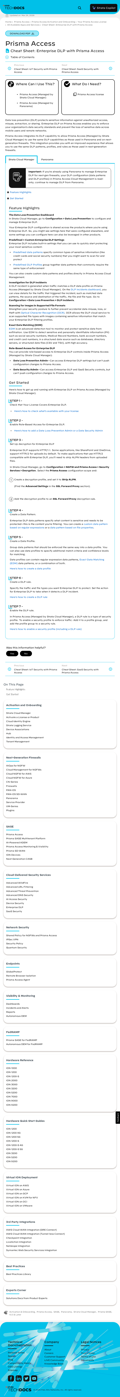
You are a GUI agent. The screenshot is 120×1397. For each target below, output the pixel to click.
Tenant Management (17, 741)
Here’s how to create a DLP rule (28, 597)
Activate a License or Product (22, 717)
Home (8, 22)
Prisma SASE (104, 1312)
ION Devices (13, 855)
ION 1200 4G (13, 1132)
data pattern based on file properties (71, 527)
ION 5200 (11, 1092)
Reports (10, 1012)
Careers (48, 1353)
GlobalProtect (14, 971)
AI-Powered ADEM (16, 842)
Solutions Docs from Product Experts (26, 1298)
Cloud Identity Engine (18, 721)
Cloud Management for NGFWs (23, 769)
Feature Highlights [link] (20, 192)
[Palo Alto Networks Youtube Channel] (34, 1380)
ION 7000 (11, 1096)
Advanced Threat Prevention (22, 891)
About (47, 1349)
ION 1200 (11, 1072)
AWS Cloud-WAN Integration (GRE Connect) (31, 1229)
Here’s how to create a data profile (30, 568)
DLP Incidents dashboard (86, 289)
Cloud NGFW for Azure (19, 777)
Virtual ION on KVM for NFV (22, 1197)
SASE (56, 1312)
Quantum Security (16, 947)
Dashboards (13, 1004)
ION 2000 (11, 1080)
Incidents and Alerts (17, 1008)
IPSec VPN (12, 939)
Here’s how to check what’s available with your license (46, 411)
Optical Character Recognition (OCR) (42, 312)
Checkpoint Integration (19, 1238)
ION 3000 (11, 1084)
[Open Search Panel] (80, 8)
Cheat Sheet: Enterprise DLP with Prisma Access (67, 25)
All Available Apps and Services (23, 25)
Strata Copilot (103, 8)
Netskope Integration (18, 1246)
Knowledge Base (54, 1363)
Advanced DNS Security (19, 895)
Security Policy (14, 943)
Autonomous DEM (16, 1016)
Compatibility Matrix (19, 1363)
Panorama (12, 798)
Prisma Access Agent (18, 979)
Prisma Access (21, 22)
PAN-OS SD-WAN (16, 794)
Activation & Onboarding (22, 1312)
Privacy (85, 1349)
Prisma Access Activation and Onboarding (53, 22)
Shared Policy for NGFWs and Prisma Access (31, 935)
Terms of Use (88, 1356)
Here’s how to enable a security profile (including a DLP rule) (46, 629)
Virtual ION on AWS (17, 1185)
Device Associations (17, 729)
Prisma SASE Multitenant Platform (25, 838)
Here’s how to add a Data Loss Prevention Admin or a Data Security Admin (58, 430)
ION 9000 (12, 1100)
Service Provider (15, 802)
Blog (10, 1359)
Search (12, 1356)
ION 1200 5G (13, 1137)
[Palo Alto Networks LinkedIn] (19, 1380)
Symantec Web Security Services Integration (31, 1250)
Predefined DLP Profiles (27, 264)
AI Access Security (16, 899)
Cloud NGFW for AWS (18, 773)
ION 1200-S (12, 1076)
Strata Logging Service (18, 725)
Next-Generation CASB (19, 859)
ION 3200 (11, 1088)
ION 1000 (11, 1068)
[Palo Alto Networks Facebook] (11, 1380)
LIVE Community (54, 1360)
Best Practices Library (18, 1274)
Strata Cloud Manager (18, 713)
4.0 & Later (15, 1314)
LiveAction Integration (18, 1242)
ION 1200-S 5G (14, 1149)
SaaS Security (14, 911)
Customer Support (54, 1356)
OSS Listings (15, 1366)
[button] (118, 1117)
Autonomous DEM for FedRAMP (24, 1044)
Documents (87, 1360)
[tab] (21, 160)
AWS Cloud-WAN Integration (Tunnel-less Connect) (35, 1233)
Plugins (10, 810)
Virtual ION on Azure (17, 1189)
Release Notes (16, 1352)
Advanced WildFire (17, 882)
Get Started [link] (16, 198)
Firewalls (11, 786)
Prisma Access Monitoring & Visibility (27, 846)
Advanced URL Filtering (19, 887)
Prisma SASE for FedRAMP (21, 1040)
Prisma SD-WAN (15, 850)
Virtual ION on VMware (19, 1205)
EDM (12, 328)
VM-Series (12, 806)
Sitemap (13, 1370)
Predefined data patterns (28, 252)
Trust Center (88, 1353)
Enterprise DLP (14, 907)
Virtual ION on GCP (17, 1193)
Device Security (15, 903)
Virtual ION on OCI (16, 1201)
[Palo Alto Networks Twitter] (26, 1380)
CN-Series (12, 781)
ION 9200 (11, 1105)
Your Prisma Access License (92, 22)
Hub (8, 733)
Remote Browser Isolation (21, 975)
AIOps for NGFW (15, 765)
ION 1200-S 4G (14, 1145)
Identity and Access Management (25, 737)
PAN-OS (11, 790)
